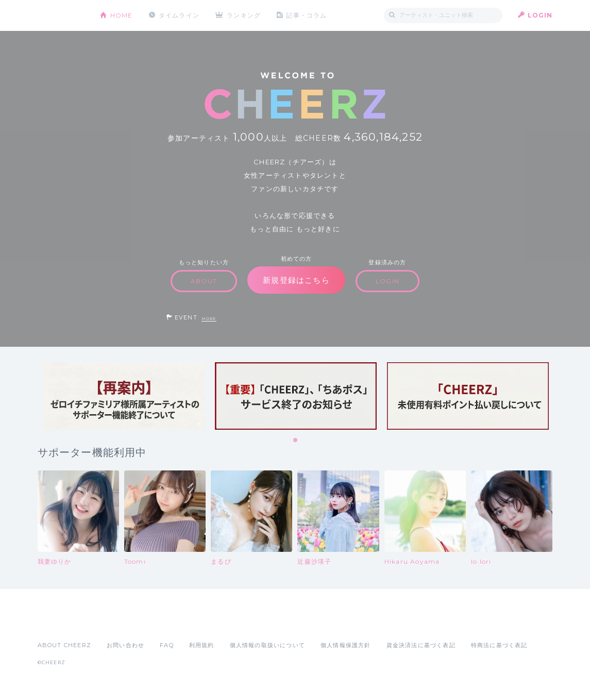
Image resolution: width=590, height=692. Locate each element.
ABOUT (204, 281)
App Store (61, 622)
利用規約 (201, 645)
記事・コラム (306, 15)
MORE (208, 318)
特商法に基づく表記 (499, 645)
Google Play (116, 622)
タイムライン (179, 15)
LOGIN (540, 15)
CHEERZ (61, 15)
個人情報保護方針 (346, 645)
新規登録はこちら (296, 280)
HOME (121, 15)
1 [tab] (295, 440)
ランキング (244, 15)
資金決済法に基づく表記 (421, 645)
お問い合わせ (125, 645)
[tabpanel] (124, 396)
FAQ (167, 645)
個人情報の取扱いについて (267, 645)
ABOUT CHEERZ (64, 645)
